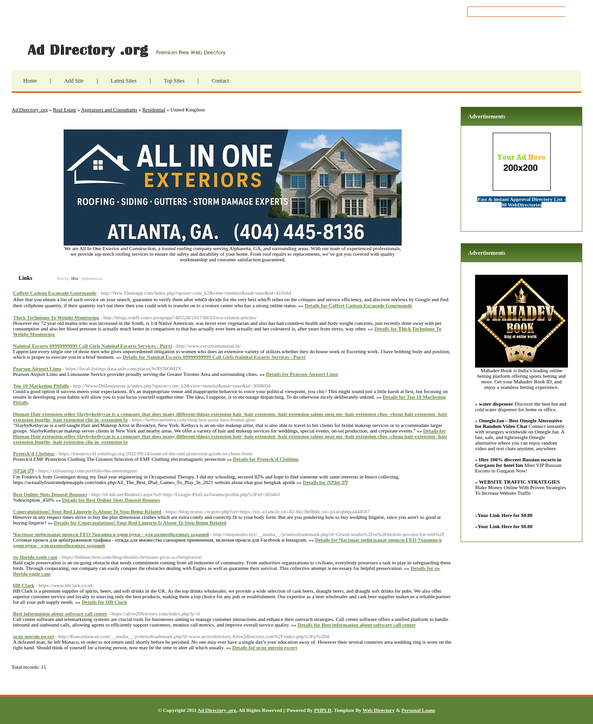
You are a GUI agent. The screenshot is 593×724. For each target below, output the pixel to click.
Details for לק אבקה (325, 482)
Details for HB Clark (104, 602)
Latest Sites (124, 81)
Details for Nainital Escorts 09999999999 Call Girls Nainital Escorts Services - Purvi (214, 357)
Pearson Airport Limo (37, 368)
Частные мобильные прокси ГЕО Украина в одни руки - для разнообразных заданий (111, 534)
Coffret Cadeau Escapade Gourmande (55, 293)
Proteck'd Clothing (33, 453)
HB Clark (23, 585)
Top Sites (174, 81)
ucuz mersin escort (33, 636)
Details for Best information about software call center (357, 624)
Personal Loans (418, 710)
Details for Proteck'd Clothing (266, 459)
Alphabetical (91, 278)
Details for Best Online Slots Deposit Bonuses (111, 500)
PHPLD (322, 710)
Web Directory (379, 710)
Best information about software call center (60, 613)
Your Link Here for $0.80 (505, 515)
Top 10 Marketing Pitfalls (41, 385)
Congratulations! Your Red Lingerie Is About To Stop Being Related (87, 511)
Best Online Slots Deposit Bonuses (50, 494)
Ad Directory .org (125, 49)
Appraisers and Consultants (109, 109)
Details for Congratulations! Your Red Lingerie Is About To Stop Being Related (140, 522)
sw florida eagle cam (35, 557)
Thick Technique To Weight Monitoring (56, 317)
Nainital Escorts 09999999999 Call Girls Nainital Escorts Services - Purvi (92, 346)
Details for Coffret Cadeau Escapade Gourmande (358, 305)
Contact (220, 81)
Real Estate (64, 109)
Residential (154, 109)
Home (30, 81)
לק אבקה (23, 470)
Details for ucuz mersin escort (264, 647)
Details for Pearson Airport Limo (302, 374)
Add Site (74, 81)
